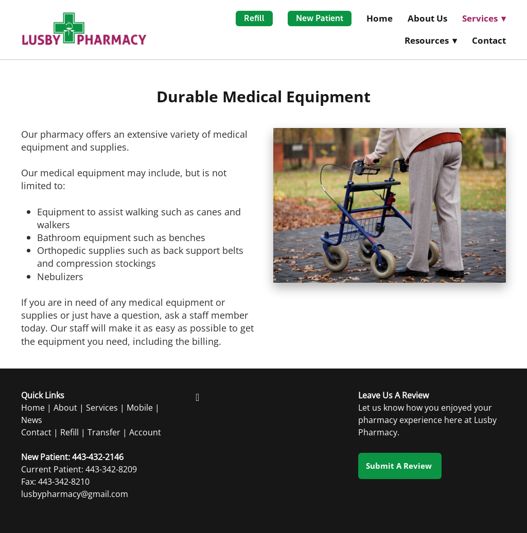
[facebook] (197, 397)
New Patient (319, 18)
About (65, 407)
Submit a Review (400, 465)
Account (145, 432)
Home (379, 18)
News (31, 420)
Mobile (140, 407)
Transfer (103, 432)
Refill (254, 18)
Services (102, 407)
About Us (427, 18)
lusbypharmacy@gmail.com (74, 494)
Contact (489, 40)
